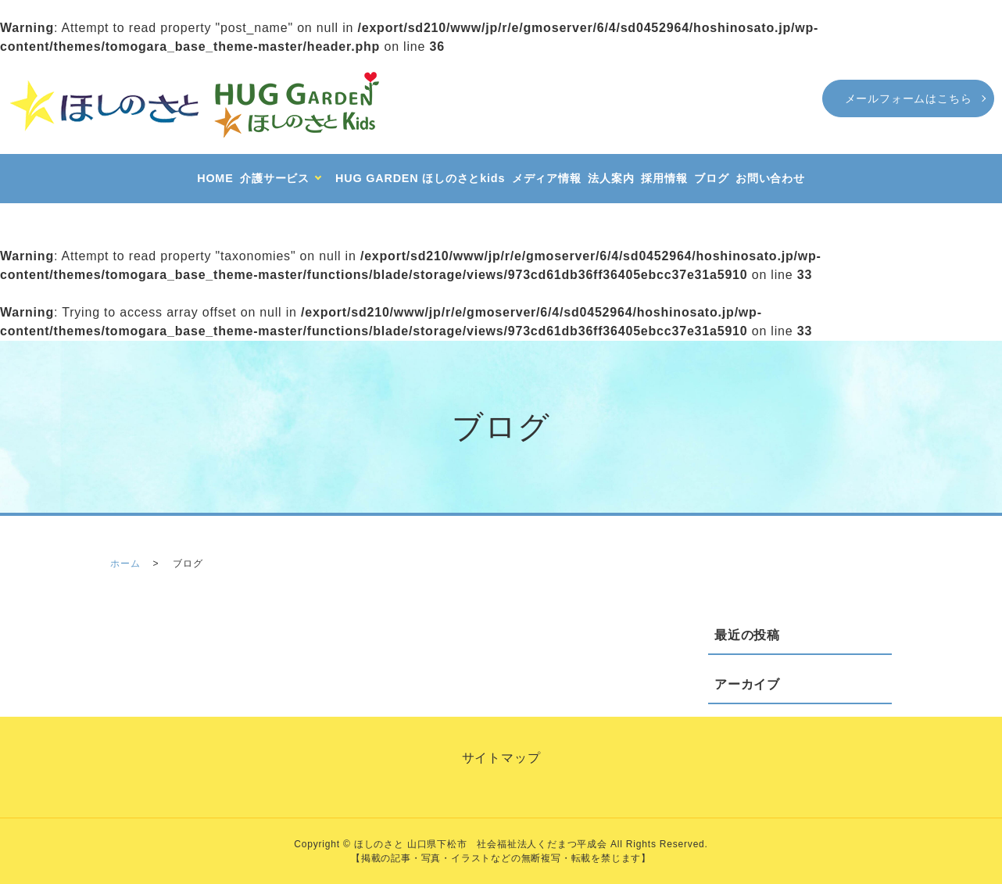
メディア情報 (547, 178)
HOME (215, 178)
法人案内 (611, 178)
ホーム (125, 563)
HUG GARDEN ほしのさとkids (420, 178)
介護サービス (275, 178)
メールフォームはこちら (908, 98)
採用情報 (664, 178)
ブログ (711, 178)
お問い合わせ (770, 178)
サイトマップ (501, 757)
